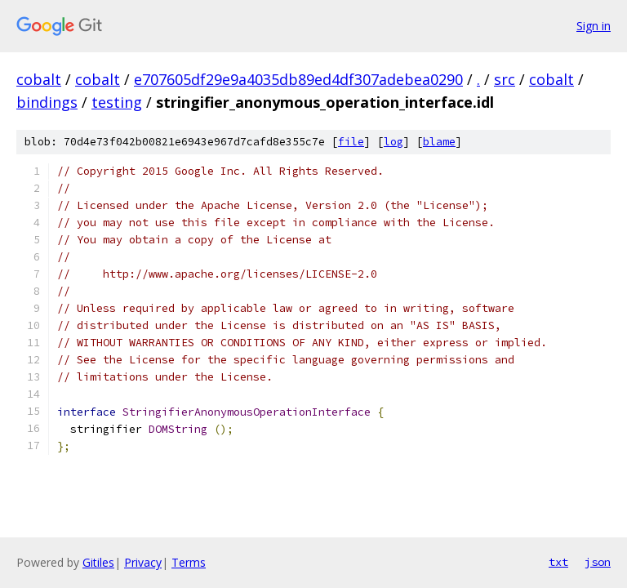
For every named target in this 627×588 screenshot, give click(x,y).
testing (116, 102)
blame (439, 142)
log (393, 142)
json (598, 562)
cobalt (38, 79)
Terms (188, 562)
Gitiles (98, 562)
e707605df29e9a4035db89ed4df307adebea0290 (298, 79)
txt (558, 562)
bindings (47, 102)
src (504, 79)
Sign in (593, 25)
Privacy (143, 562)
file (351, 142)
